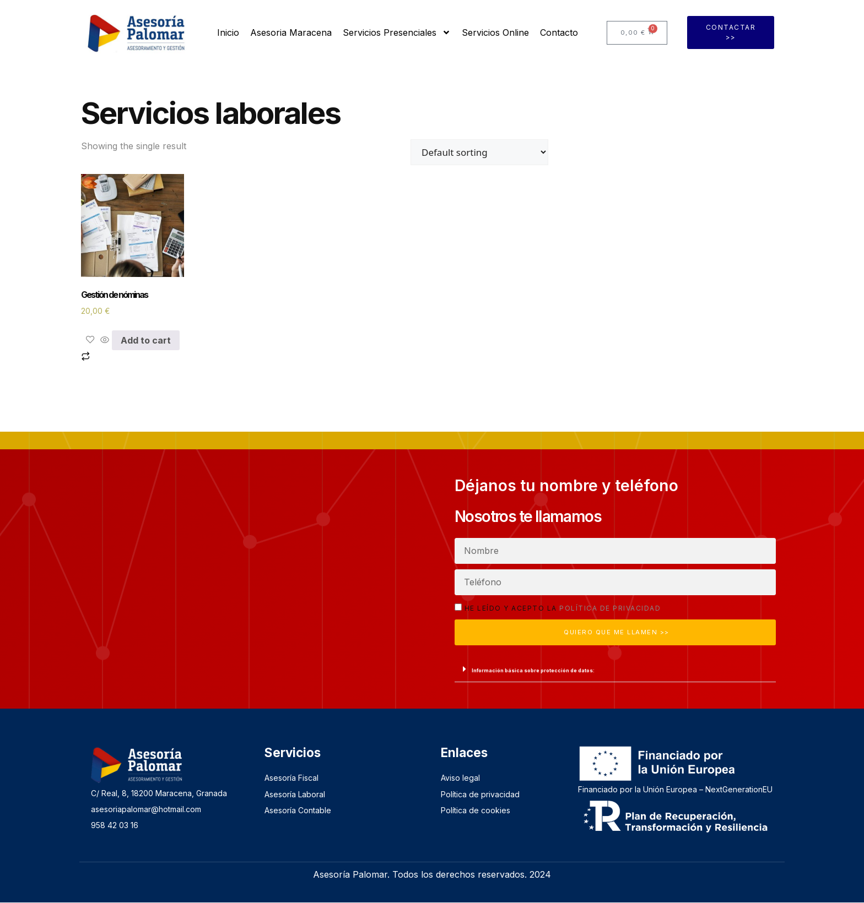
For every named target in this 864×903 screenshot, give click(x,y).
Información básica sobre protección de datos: (533, 671)
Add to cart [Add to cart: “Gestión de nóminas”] (146, 340)
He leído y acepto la (563, 608)
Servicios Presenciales (397, 32)
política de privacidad (610, 608)
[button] (615, 670)
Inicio (228, 32)
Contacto (559, 32)
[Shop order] (479, 152)
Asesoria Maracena (291, 32)
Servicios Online (495, 32)
